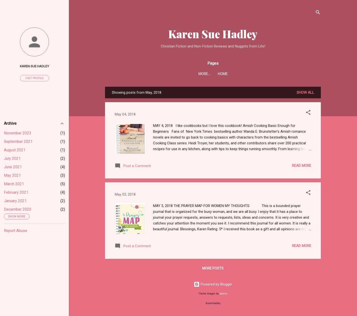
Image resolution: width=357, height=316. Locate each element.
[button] (308, 113)
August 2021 (14, 150)
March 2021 (14, 184)
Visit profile (34, 78)
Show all (305, 92)
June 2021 (13, 167)
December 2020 (17, 209)
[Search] (318, 13)
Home (213, 74)
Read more (301, 165)
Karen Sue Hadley (213, 34)
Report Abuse (15, 230)
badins (223, 293)
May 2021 (12, 175)
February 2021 (16, 192)
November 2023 (17, 133)
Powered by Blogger (213, 284)
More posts (213, 268)
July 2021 (12, 158)
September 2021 (18, 141)
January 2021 (15, 201)
